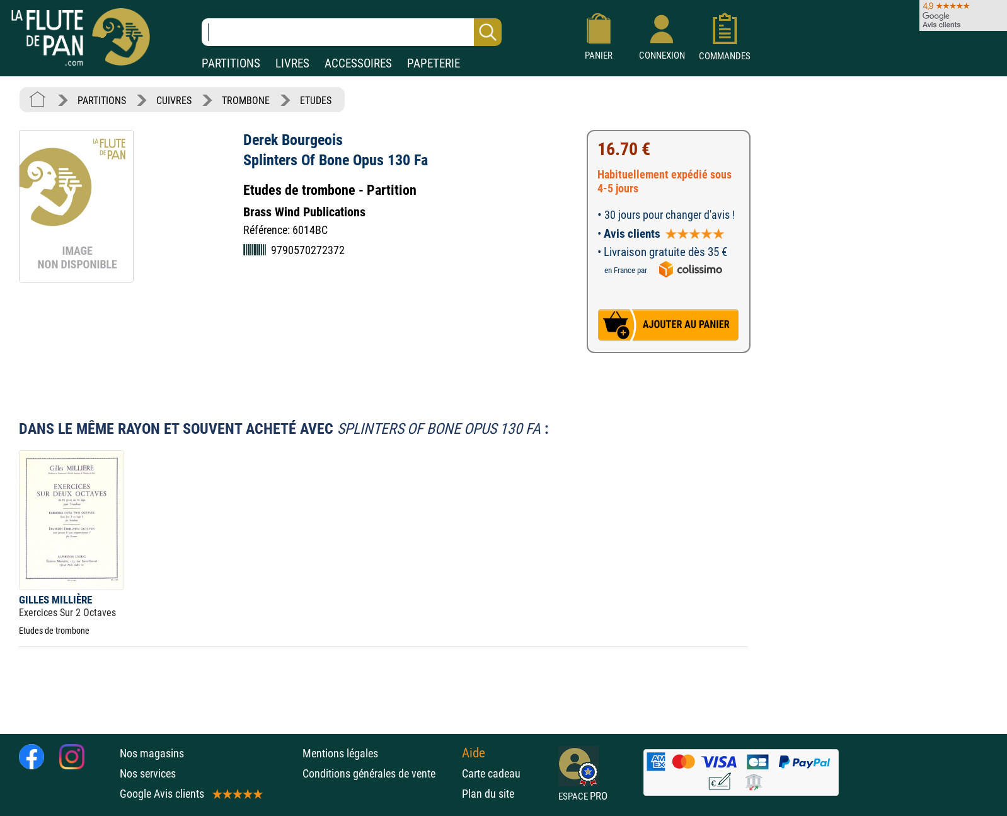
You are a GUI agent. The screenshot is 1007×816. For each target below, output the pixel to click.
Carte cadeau (491, 773)
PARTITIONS (231, 63)
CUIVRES (174, 101)
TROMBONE (246, 101)
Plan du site (488, 793)
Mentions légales (340, 753)
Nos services (148, 773)
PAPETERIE (433, 63)
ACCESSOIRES (358, 63)
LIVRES (292, 63)
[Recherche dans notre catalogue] (352, 32)
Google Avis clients (190, 793)
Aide (473, 753)
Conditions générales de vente (379, 773)
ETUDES (315, 101)
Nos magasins (152, 753)
